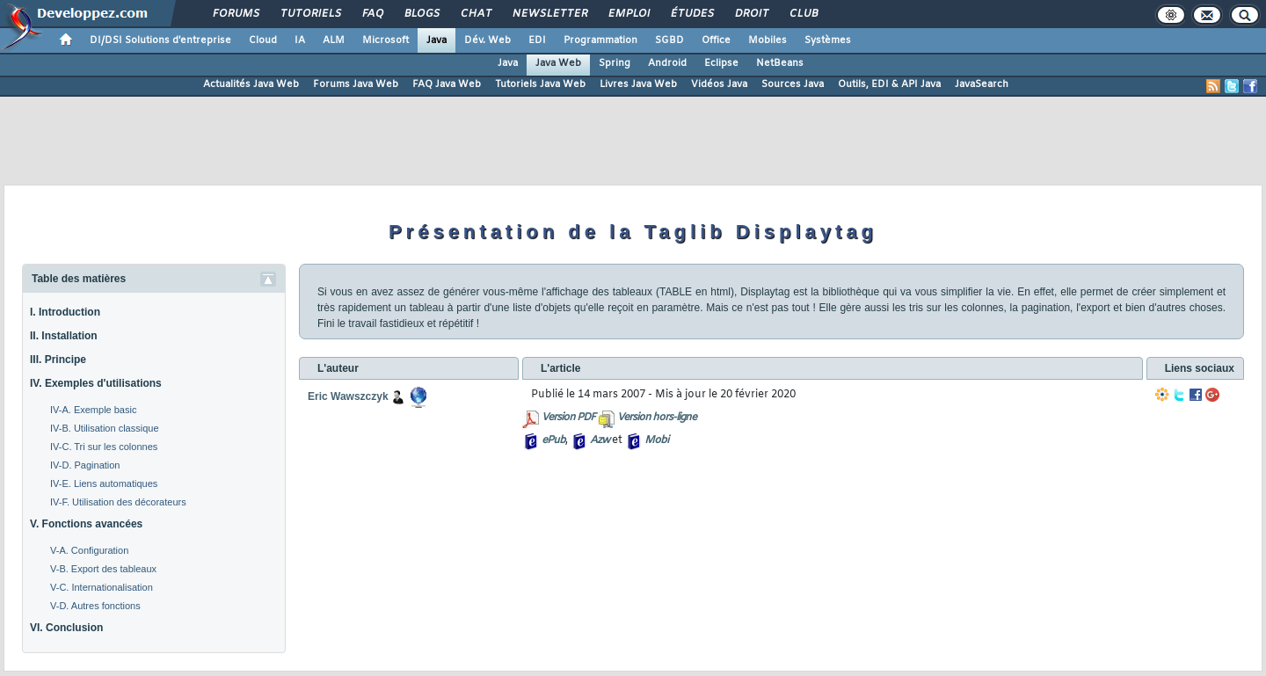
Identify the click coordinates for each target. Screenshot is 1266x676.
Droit (750, 14)
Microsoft (385, 40)
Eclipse (721, 63)
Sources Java (792, 84)
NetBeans (780, 63)
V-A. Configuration (89, 550)
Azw (599, 440)
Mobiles (767, 40)
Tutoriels (310, 14)
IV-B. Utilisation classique (104, 428)
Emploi (628, 14)
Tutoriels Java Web (540, 84)
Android (667, 63)
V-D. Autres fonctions (95, 605)
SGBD (669, 40)
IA (300, 40)
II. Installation (64, 336)
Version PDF (568, 418)
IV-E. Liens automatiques (103, 483)
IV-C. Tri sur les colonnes (103, 446)
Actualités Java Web (251, 84)
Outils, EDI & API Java (889, 84)
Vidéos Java (719, 84)
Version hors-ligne (656, 418)
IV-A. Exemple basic (93, 409)
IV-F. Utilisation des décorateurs (118, 502)
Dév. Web (487, 40)
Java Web (558, 63)
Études (691, 14)
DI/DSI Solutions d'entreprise (160, 40)
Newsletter (549, 14)
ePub (553, 440)
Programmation (600, 40)
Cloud (263, 40)
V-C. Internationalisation (101, 587)
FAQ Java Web (446, 84)
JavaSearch (981, 84)
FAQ (372, 14)
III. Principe (58, 359)
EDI (537, 40)
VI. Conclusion (66, 627)
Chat (475, 14)
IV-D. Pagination (85, 465)
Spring (614, 63)
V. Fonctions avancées (86, 524)
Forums (235, 14)
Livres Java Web (638, 84)
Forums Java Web (355, 84)
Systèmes (827, 40)
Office (716, 40)
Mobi (656, 440)
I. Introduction (65, 312)
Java (436, 40)
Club (803, 14)
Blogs (421, 14)
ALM (334, 40)
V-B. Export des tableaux (103, 568)
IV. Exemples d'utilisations (96, 383)
